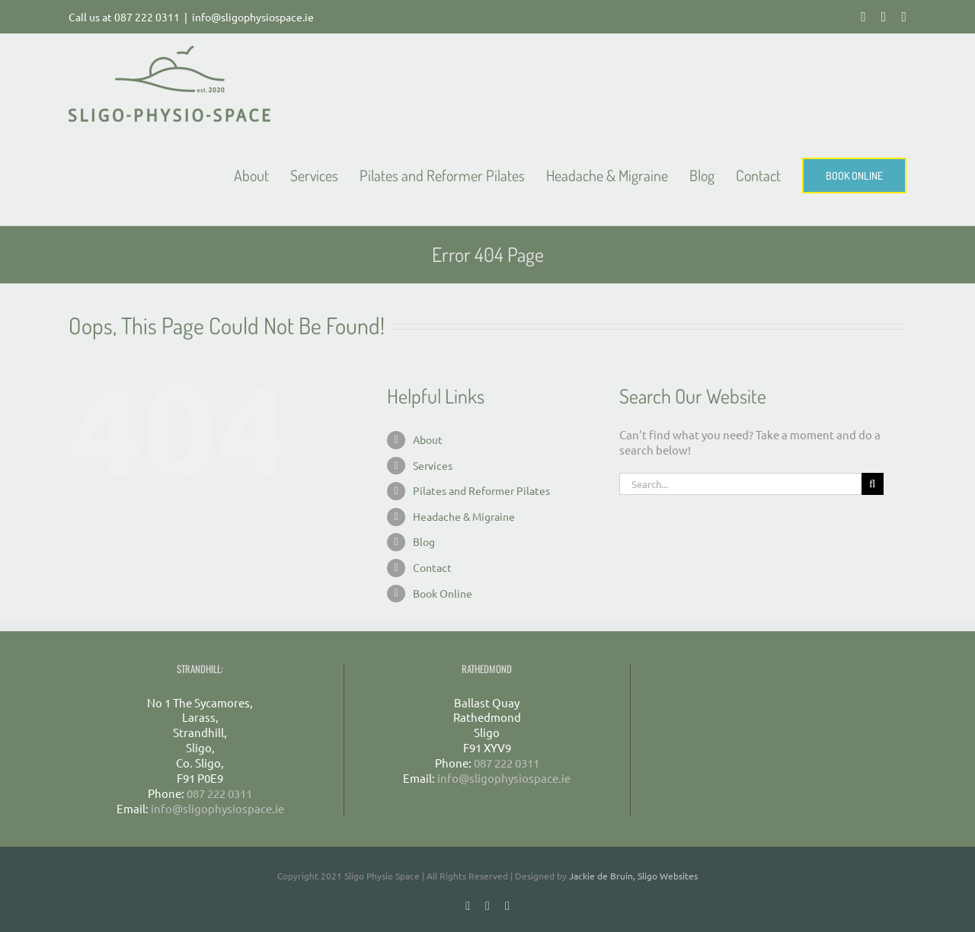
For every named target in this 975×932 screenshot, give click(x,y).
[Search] (873, 484)
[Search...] (740, 484)
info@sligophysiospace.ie (253, 17)
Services (432, 465)
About (428, 439)
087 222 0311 (147, 17)
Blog (424, 541)
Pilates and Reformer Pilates (481, 490)
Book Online (442, 593)
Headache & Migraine (464, 516)
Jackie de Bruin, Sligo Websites (633, 876)
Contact (432, 567)
